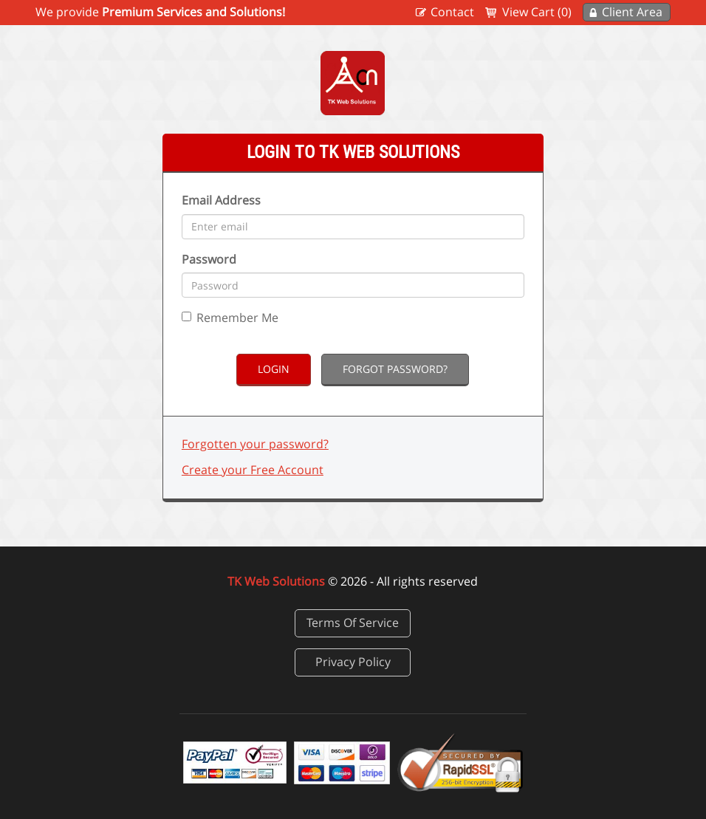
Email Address (221, 200)
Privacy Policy (353, 662)
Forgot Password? (395, 369)
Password (209, 259)
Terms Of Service (352, 622)
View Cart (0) (537, 12)
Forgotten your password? (255, 444)
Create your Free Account (252, 470)
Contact (452, 12)
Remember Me (230, 317)
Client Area (632, 12)
